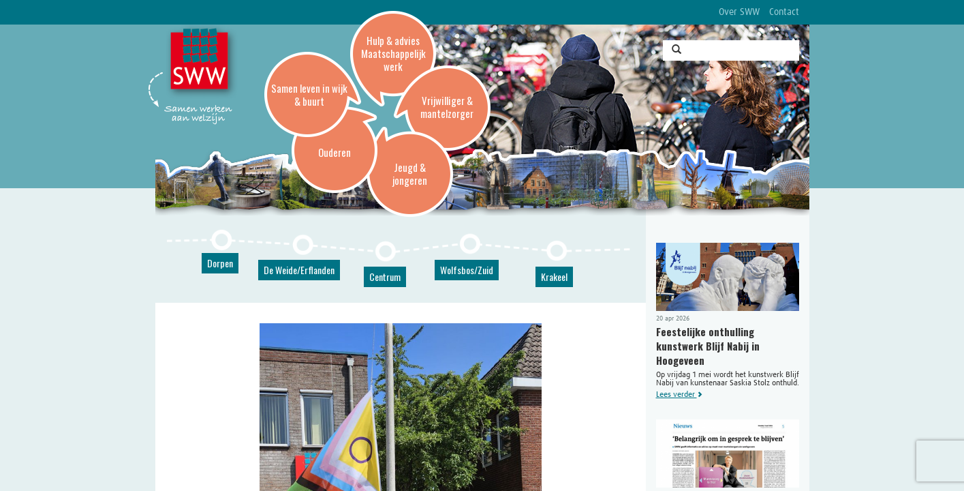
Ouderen (334, 152)
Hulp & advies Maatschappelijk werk (393, 53)
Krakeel (554, 276)
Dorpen (220, 263)
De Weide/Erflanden (299, 270)
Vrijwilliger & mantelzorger (446, 107)
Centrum (385, 276)
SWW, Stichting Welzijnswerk (202, 62)
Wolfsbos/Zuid (466, 270)
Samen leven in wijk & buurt (309, 94)
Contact (784, 12)
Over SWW (739, 12)
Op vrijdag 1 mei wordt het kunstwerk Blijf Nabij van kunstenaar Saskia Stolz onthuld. (727, 321)
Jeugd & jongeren (409, 174)
